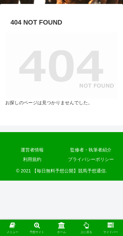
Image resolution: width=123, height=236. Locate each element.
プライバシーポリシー (91, 159)
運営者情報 (32, 149)
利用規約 (32, 159)
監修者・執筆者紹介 (91, 149)
